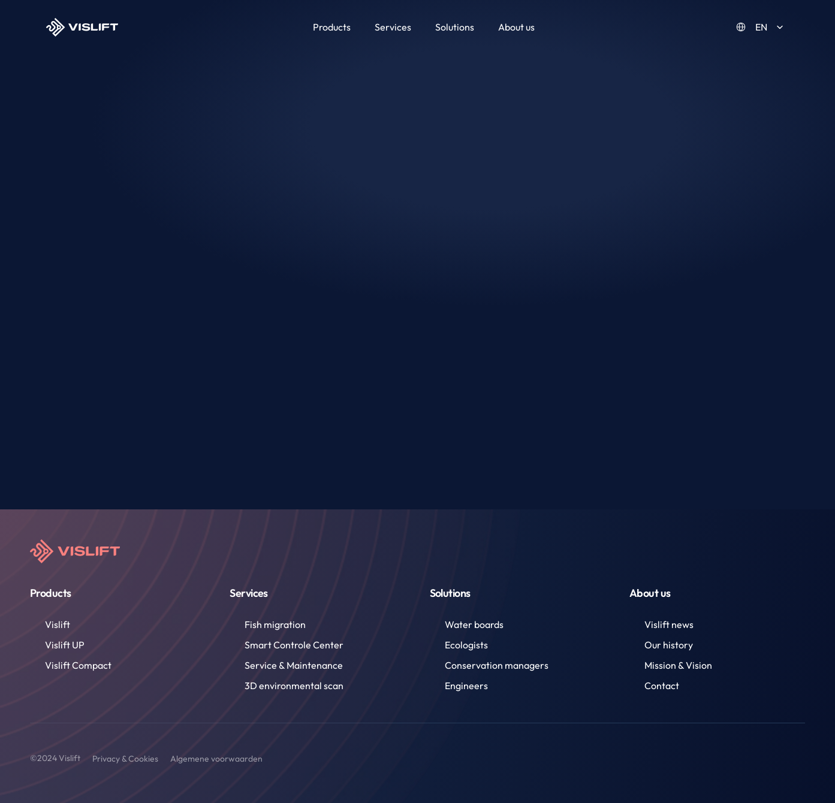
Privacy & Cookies (125, 758)
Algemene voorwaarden (216, 758)
